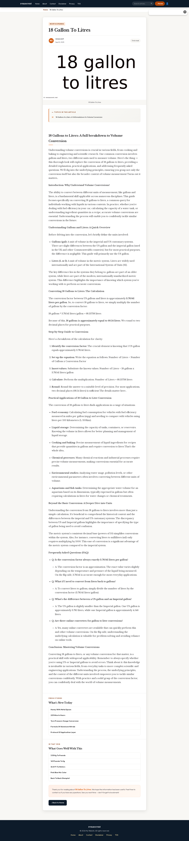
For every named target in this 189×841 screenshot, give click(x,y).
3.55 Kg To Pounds (58, 755)
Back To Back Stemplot (60, 778)
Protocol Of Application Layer (63, 732)
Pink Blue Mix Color (59, 772)
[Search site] (143, 4)
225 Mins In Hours (58, 715)
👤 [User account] (167, 3)
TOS (79, 4)
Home (37, 4)
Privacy (72, 4)
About (44, 4)
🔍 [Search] (152, 3)
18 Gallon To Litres (83, 789)
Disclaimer (62, 4)
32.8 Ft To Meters (58, 767)
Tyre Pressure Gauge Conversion (65, 721)
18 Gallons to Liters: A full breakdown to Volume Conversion (79, 117)
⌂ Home (160, 4)
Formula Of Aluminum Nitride (63, 726)
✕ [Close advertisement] (185, 12)
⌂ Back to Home (57, 803)
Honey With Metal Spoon (61, 709)
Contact (53, 4)
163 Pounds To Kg (58, 761)
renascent (25, 3)
